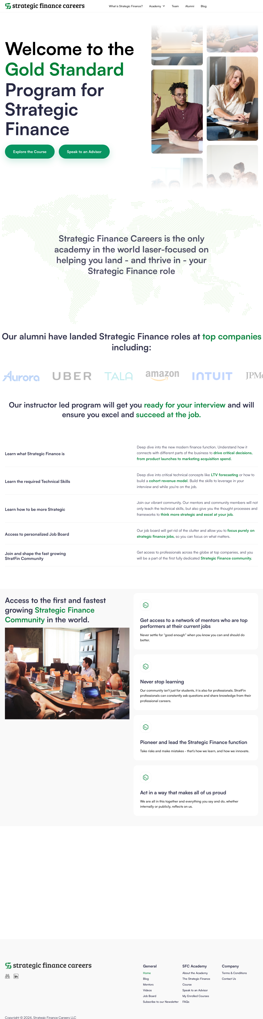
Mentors (148, 984)
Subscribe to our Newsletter (161, 1001)
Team (175, 6)
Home (147, 973)
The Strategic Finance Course (196, 981)
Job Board (149, 996)
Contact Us (229, 978)
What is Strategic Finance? (126, 6)
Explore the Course (29, 151)
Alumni (189, 6)
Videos (147, 990)
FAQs (185, 1001)
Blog (203, 6)
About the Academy (195, 973)
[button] (157, 6)
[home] (45, 6)
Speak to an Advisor (84, 151)
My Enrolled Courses (195, 996)
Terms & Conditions (234, 973)
